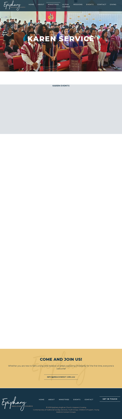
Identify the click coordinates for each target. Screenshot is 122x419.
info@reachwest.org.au (61, 377)
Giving (113, 4)
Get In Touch (110, 399)
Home (31, 4)
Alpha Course (66, 5)
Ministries (64, 399)
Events (90, 4)
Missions (78, 4)
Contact (101, 4)
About (41, 4)
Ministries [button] (53, 4)
